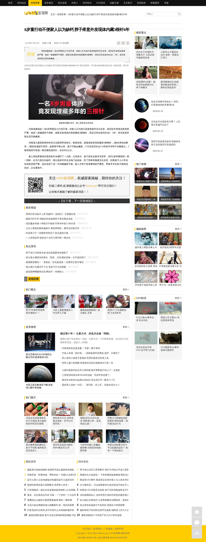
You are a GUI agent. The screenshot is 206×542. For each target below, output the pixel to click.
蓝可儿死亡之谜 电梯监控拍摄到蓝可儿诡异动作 (50, 480)
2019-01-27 (158, 151)
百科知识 (21, 3)
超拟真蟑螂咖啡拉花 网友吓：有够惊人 (45, 272)
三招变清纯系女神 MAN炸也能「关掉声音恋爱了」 (87, 375)
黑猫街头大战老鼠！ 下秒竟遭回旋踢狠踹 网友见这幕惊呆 (108, 475)
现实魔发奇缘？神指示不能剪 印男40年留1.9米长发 (50, 223)
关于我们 (87, 529)
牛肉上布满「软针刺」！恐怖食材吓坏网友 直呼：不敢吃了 (91, 353)
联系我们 (97, 529)
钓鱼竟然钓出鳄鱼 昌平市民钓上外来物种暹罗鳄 (50, 510)
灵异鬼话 (48, 3)
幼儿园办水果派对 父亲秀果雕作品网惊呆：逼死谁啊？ (106, 500)
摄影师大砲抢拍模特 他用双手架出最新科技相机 (50, 470)
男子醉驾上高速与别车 (170, 217)
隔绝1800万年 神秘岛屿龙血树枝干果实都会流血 (49, 219)
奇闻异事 (35, 3)
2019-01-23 (158, 131)
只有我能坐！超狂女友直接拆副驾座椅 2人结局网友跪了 (54, 490)
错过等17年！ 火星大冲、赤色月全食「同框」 (85, 333)
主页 (52, 14)
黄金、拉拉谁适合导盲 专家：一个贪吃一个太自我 (51, 495)
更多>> (126, 289)
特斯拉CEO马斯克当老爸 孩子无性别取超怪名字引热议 (106, 490)
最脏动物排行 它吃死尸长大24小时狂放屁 (101, 515)
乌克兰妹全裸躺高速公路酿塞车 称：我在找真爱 (50, 505)
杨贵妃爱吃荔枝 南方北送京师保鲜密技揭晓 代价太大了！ (57, 515)
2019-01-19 (158, 111)
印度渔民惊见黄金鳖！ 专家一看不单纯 (81, 348)
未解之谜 (114, 3)
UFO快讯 (100, 3)
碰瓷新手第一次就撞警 (170, 199)
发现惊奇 (141, 3)
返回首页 (197, 512)
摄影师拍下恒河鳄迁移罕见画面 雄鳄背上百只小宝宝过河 (108, 510)
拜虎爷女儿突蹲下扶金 (145, 181)
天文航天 (127, 3)
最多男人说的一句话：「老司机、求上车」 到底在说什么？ (91, 385)
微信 (197, 522)
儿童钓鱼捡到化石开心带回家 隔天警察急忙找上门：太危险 (91, 370)
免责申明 (119, 529)
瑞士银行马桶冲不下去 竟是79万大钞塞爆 (46, 267)
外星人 (74, 3)
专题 (166, 3)
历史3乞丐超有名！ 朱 (146, 199)
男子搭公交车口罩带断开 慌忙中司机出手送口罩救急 (105, 470)
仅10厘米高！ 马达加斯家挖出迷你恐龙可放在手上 (104, 485)
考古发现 (62, 3)
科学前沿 (87, 3)
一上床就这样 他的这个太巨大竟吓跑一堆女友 (48, 238)
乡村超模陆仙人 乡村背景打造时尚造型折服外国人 (104, 495)
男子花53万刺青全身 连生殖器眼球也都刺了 (47, 253)
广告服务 (108, 529)
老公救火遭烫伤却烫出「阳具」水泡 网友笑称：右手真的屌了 (56, 257)
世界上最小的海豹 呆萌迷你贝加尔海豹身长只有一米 (87, 363)
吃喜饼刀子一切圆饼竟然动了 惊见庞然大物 (47, 233)
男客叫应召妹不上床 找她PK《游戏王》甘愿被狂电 (50, 214)
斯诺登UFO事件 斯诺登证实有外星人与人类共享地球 (105, 480)
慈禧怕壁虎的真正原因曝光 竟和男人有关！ (48, 485)
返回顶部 (197, 533)
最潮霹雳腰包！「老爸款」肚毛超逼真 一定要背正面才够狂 (55, 262)
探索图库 (155, 3)
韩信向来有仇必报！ (145, 217)
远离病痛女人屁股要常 (170, 181)
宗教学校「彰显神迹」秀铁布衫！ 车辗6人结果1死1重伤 (54, 475)
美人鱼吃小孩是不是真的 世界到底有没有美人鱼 (85, 358)
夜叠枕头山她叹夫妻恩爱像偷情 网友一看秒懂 (49, 500)
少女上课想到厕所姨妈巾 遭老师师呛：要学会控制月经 (52, 228)
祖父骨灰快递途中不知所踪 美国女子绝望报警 (102, 505)
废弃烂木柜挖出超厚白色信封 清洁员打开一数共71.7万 (88, 380)
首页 (10, 3)
